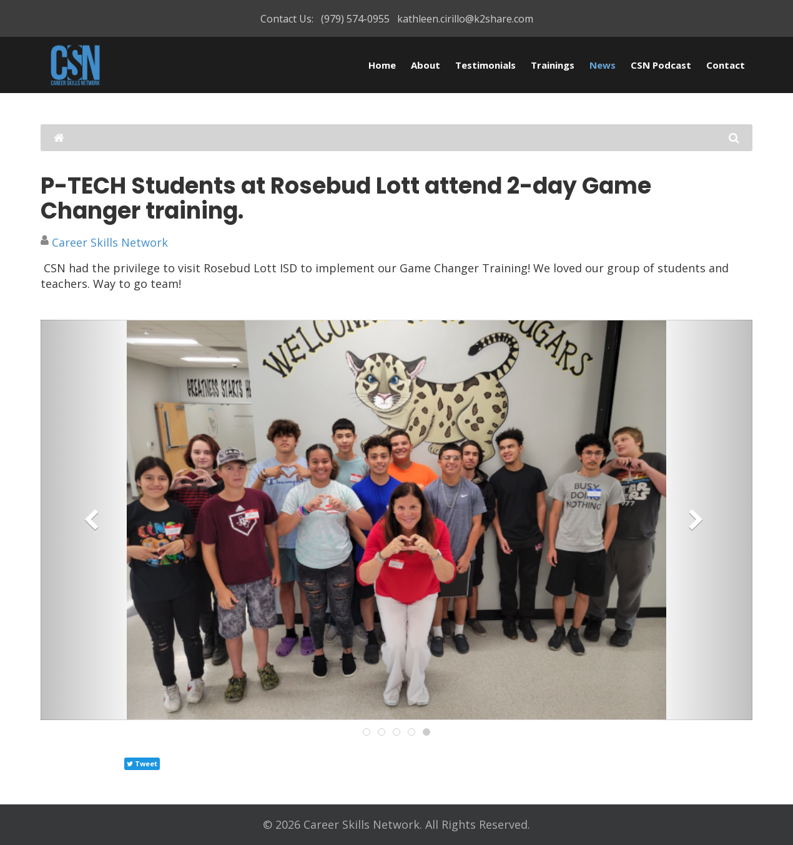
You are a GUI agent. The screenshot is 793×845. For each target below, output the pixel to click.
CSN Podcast (661, 65)
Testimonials (485, 65)
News (602, 65)
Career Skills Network (110, 242)
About (425, 65)
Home (382, 65)
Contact (725, 65)
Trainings (552, 65)
